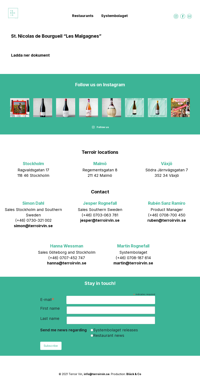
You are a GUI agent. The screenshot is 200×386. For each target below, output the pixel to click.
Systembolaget (114, 16)
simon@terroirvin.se (33, 225)
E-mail (47, 299)
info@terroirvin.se (97, 374)
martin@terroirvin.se (133, 263)
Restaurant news (108, 335)
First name (50, 308)
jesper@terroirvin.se (100, 220)
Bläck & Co (133, 374)
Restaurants (82, 16)
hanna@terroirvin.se (66, 263)
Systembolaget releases (115, 330)
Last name (49, 319)
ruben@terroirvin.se (166, 220)
